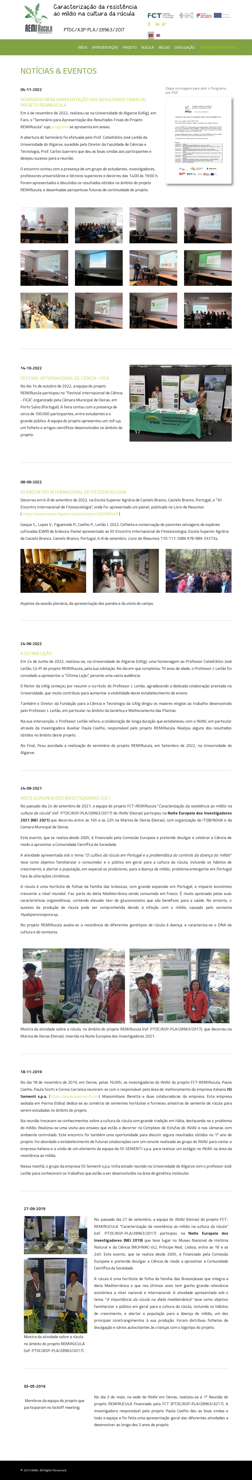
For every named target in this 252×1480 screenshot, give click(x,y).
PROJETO (129, 47)
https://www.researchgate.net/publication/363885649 (70, 514)
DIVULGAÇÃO (185, 47)
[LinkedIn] (157, 24)
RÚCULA (147, 47)
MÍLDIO (164, 47)
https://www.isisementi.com (74, 1096)
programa (60, 127)
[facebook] (149, 24)
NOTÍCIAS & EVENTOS (218, 47)
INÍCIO (82, 47)
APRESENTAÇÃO (105, 47)
